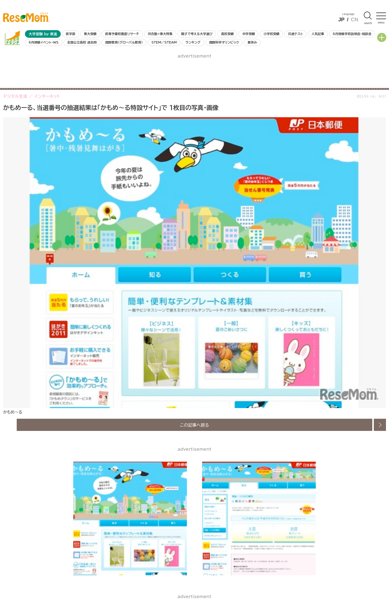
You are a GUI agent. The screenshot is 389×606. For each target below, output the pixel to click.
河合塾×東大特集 (160, 33)
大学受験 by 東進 (43, 34)
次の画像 (380, 425)
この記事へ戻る (194, 425)
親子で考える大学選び (196, 33)
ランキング (192, 42)
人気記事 (318, 33)
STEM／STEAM (164, 42)
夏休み (252, 42)
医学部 (70, 33)
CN (354, 20)
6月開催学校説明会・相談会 (352, 33)
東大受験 (90, 33)
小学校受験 (271, 33)
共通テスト (295, 33)
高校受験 (227, 33)
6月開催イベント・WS (43, 42)
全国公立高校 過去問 (82, 42)
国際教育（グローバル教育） (124, 42)
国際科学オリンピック (224, 42)
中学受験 (248, 33)
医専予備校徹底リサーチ (122, 33)
